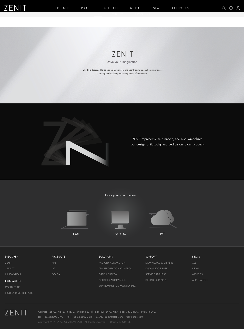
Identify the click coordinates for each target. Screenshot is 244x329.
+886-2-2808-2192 (53, 317)
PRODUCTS (86, 8)
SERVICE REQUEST (155, 274)
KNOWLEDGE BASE (156, 268)
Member (238, 8)
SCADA (56, 274)
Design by (115, 322)
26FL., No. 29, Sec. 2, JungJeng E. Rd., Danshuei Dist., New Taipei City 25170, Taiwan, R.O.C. (102, 312)
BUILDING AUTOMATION (112, 280)
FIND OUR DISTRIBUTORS (19, 293)
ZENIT (98, 21)
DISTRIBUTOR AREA (156, 280)
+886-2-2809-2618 (82, 317)
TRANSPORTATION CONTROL (115, 268)
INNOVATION (141, 21)
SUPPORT (136, 8)
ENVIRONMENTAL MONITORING (117, 286)
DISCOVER (61, 8)
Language (231, 8)
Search (224, 8)
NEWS (157, 8)
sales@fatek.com (114, 317)
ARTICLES (197, 274)
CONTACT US (180, 8)
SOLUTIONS (111, 8)
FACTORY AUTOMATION (112, 263)
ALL (194, 263)
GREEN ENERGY (108, 274)
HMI (54, 263)
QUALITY (117, 21)
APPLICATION (200, 280)
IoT (53, 268)
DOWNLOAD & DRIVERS (159, 263)
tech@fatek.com (134, 317)
